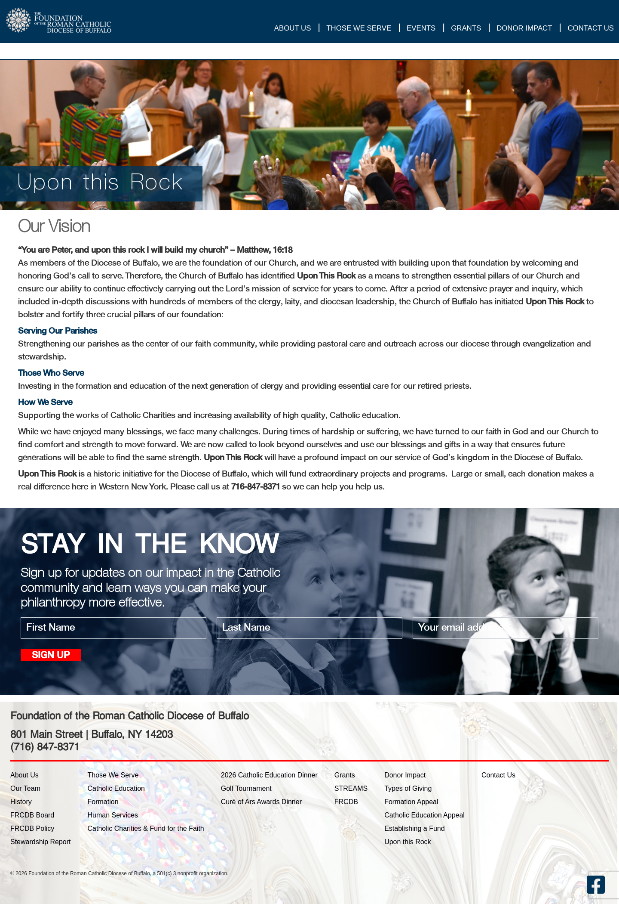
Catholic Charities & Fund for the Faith (146, 828)
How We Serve (45, 403)
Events (421, 30)
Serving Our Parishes (57, 331)
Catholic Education (116, 788)
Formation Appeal (411, 801)
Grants (466, 30)
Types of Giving (408, 788)
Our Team (25, 788)
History (21, 801)
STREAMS (351, 788)
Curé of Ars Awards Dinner (261, 801)
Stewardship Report (40, 841)
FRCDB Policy (32, 828)
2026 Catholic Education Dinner (269, 775)
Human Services (113, 815)
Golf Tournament (246, 788)
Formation (103, 801)
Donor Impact (524, 30)
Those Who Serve (51, 374)
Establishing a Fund (414, 828)
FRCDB (346, 801)
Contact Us (590, 30)
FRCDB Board (32, 815)
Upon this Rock (407, 841)
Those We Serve (358, 30)
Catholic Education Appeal (424, 815)
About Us (292, 30)
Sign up (51, 655)
